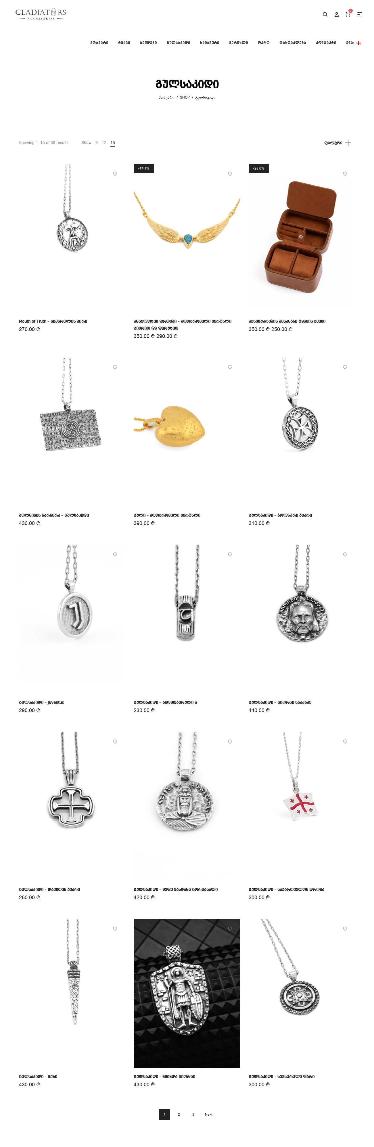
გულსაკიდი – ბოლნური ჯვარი (280, 516)
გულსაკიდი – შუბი (38, 1077)
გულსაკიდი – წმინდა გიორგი (164, 1077)
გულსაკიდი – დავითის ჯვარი (49, 890)
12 (104, 142)
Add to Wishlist (115, 174)
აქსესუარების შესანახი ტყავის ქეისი (287, 322)
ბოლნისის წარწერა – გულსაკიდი (54, 516)
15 (112, 142)
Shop (185, 97)
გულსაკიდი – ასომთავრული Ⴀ (165, 703)
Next (208, 1114)
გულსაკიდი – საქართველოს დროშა (286, 890)
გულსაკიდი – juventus (41, 703)
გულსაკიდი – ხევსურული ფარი (281, 1077)
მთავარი (166, 97)
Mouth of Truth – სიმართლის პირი (53, 322)
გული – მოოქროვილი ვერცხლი (167, 516)
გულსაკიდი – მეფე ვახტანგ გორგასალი (176, 890)
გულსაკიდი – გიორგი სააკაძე (280, 703)
